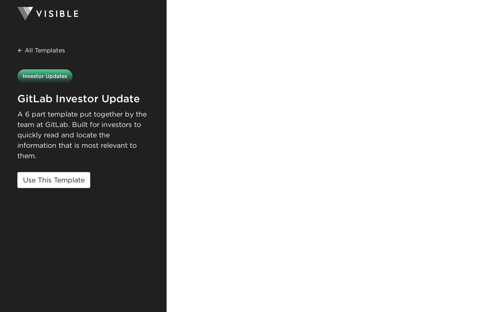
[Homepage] (83, 14)
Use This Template (54, 180)
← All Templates (41, 50)
